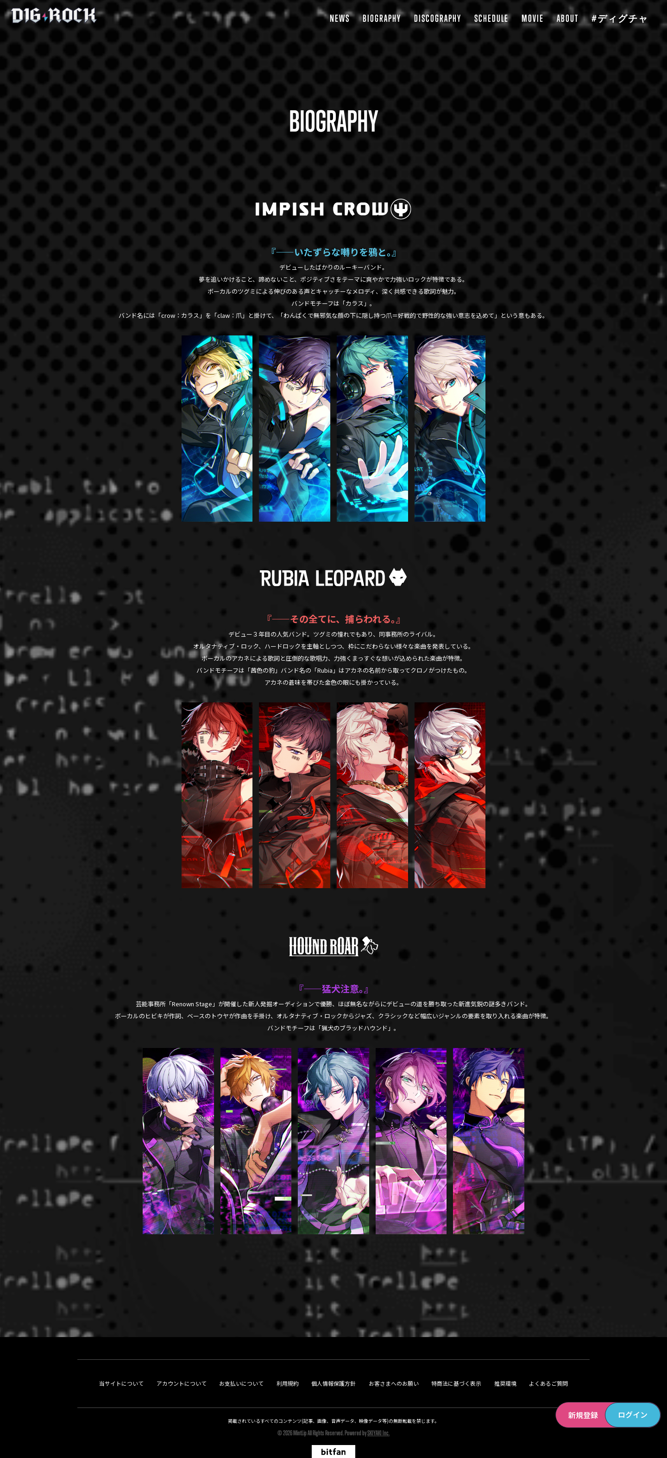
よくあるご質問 (548, 1362)
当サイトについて (121, 1362)
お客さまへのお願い (394, 1362)
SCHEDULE (491, 18)
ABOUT (568, 18)
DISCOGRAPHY (437, 18)
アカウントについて (182, 1362)
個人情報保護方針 (333, 1362)
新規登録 (583, 1414)
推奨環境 (505, 1362)
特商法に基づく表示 (456, 1362)
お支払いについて (241, 1362)
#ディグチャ (619, 18)
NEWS (340, 18)
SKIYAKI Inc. (378, 1412)
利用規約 (288, 1362)
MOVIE (533, 18)
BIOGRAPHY (382, 18)
